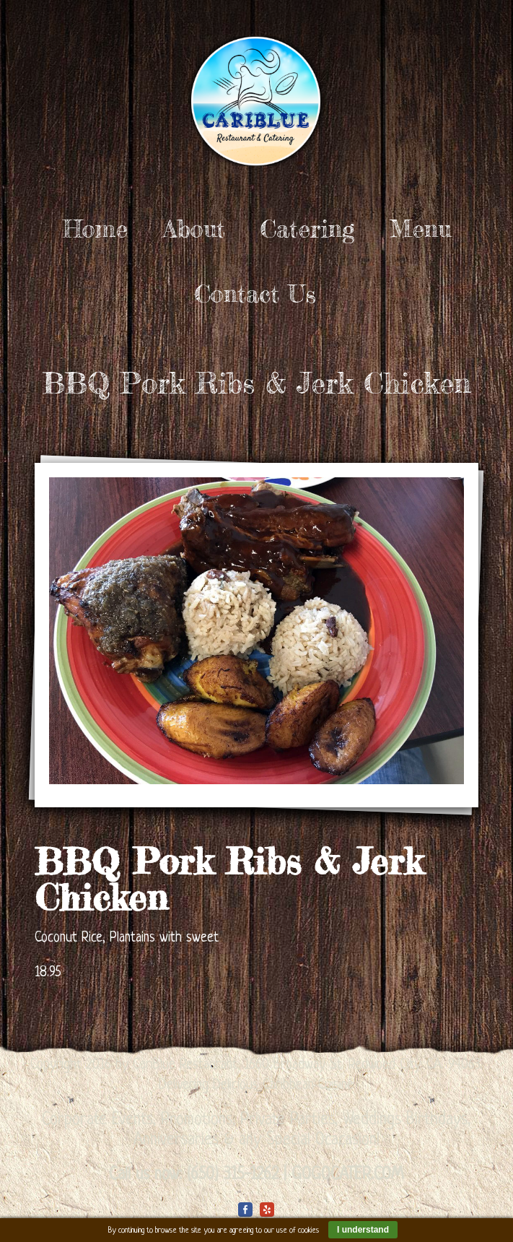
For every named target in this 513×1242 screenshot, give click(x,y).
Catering (307, 228)
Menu (420, 228)
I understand (363, 1230)
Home (95, 228)
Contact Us (255, 293)
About (194, 228)
